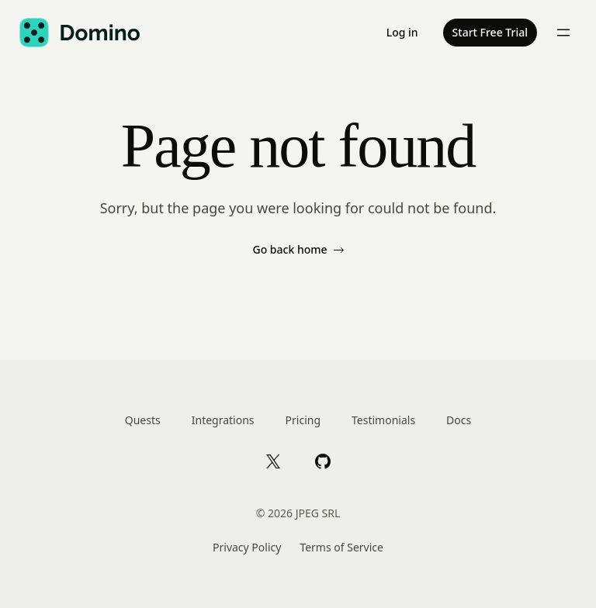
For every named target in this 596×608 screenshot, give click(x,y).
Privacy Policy (247, 547)
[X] (273, 461)
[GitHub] (323, 461)
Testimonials (383, 420)
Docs (458, 420)
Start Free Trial (490, 32)
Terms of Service (341, 547)
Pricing (303, 420)
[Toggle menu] (563, 33)
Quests (143, 420)
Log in (402, 32)
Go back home (297, 249)
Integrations (223, 420)
